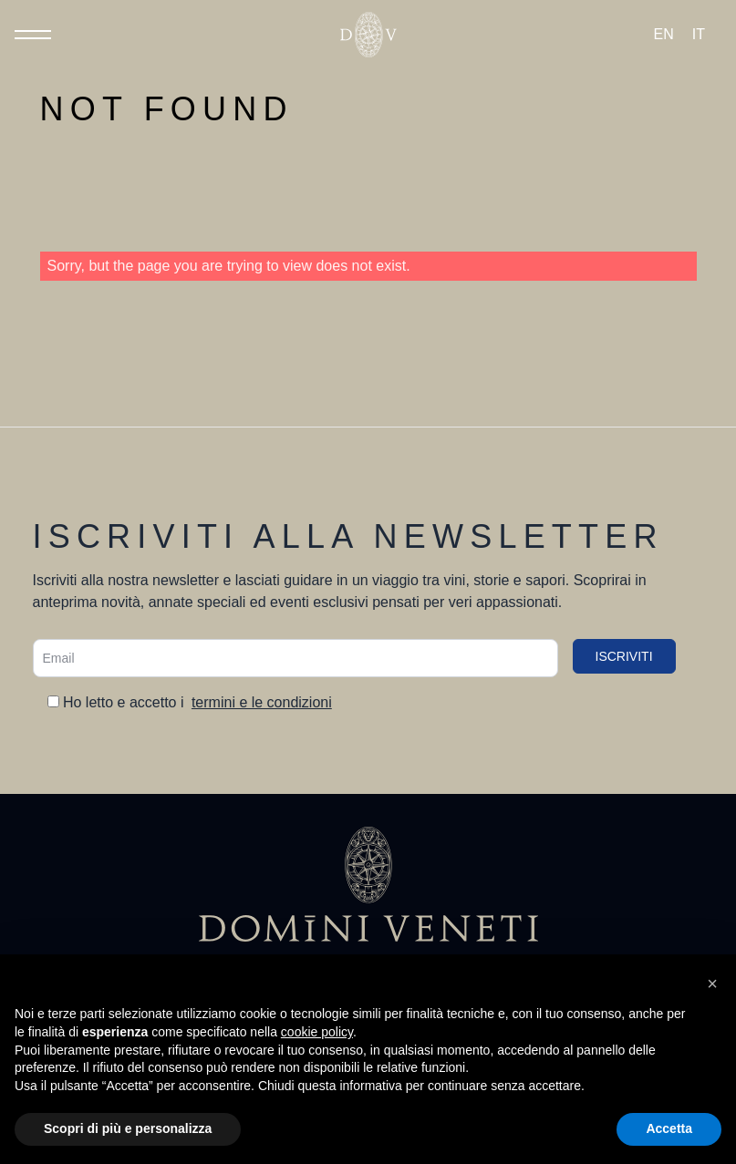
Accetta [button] (669, 1128)
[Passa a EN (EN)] (664, 34)
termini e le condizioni (262, 702)
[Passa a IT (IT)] (698, 34)
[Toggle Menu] (33, 34)
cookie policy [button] (317, 1032)
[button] (712, 983)
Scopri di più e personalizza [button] (128, 1128)
